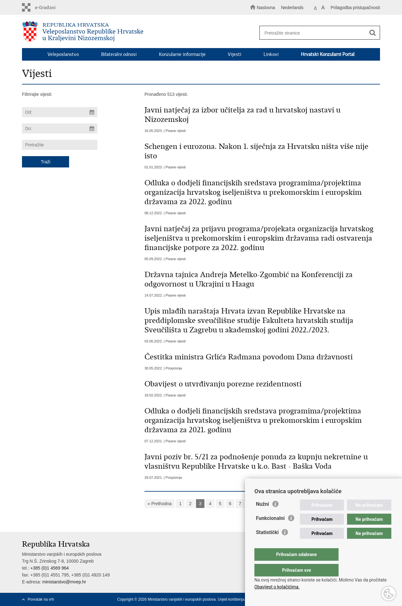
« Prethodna (159, 503)
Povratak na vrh (41, 599)
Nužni (262, 517)
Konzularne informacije (182, 54)
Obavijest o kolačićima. (277, 586)
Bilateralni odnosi (119, 54)
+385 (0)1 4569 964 (49, 568)
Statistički (267, 545)
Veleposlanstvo (63, 54)
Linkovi (271, 54)
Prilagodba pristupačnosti (355, 7)
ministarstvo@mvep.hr (64, 581)
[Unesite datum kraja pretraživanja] (59, 128)
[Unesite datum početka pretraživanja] (59, 112)
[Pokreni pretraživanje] (372, 33)
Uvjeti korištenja (231, 599)
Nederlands (292, 7)
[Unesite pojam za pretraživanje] (316, 33)
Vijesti (234, 54)
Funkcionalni (270, 531)
